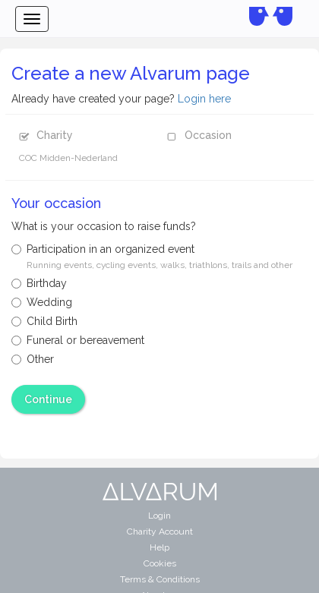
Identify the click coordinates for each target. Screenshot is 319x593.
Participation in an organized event (151, 256)
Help (159, 547)
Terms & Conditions (160, 579)
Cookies (160, 563)
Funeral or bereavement (77, 340)
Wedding (41, 302)
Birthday (39, 283)
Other (32, 359)
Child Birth (44, 321)
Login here (204, 99)
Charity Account (160, 531)
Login (159, 515)
